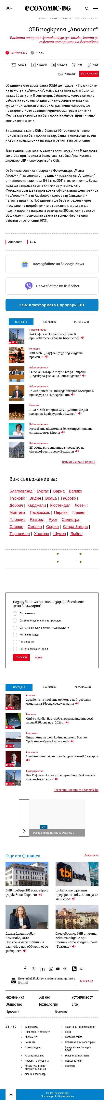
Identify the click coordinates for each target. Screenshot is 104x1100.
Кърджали (36, 505)
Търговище (19, 533)
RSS (77, 969)
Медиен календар (35, 1074)
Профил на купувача (37, 1060)
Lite (44, 826)
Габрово (68, 498)
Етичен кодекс (33, 1047)
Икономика (15, 997)
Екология (30, 695)
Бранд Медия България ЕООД (78, 1049)
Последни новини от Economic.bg (76, 790)
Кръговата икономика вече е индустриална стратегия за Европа (61, 430)
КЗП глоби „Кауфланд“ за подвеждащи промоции (56, 355)
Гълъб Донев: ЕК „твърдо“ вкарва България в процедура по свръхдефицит (61, 393)
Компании (34, 405)
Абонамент (31, 1037)
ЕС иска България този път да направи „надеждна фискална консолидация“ (57, 374)
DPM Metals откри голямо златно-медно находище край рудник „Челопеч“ (58, 412)
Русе (53, 519)
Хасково (41, 533)
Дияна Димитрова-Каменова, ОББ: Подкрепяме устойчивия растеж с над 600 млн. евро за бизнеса (27, 942)
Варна (59, 491)
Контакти (30, 1042)
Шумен (59, 533)
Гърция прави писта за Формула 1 (53, 832)
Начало (42, 17)
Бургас (43, 491)
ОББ (33, 242)
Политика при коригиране (80, 1042)
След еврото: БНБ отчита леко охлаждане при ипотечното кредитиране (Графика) (76, 940)
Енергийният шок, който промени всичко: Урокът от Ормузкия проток (57, 739)
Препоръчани (81, 321)
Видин (35, 498)
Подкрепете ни (73, 1060)
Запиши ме (86, 980)
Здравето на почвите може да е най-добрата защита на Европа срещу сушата (58, 701)
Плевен (78, 512)
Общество (14, 1004)
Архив (38, 657)
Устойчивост (82, 997)
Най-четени (50, 321)
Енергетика (32, 733)
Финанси (66, 17)
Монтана (17, 512)
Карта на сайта (73, 1037)
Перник (60, 512)
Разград (37, 519)
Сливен (16, 526)
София (52, 526)
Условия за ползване (77, 1055)
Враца (51, 498)
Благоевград (20, 491)
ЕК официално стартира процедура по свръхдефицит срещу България (56, 449)
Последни (21, 321)
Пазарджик (40, 512)
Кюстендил (60, 505)
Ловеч (80, 505)
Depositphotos (66, 1096)
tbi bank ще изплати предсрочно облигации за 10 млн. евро (77, 895)
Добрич (16, 505)
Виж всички (91, 855)
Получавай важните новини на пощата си (46, 978)
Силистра (70, 519)
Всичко (61, 1011)
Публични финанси (38, 367)
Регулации (34, 348)
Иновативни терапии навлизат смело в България (62, 758)
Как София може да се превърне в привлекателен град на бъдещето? (56, 336)
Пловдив (17, 519)
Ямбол (76, 533)
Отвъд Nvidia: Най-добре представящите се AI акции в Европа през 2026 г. (59, 720)
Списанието (32, 752)
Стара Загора (75, 526)
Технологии (48, 1004)
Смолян (35, 526)
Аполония (15, 242)
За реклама (31, 1027)
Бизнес (53, 17)
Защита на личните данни (80, 1027)
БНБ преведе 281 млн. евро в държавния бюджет (27, 893)
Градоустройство (37, 329)
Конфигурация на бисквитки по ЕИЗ (35, 1067)
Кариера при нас (34, 1055)
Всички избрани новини (78, 462)
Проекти (13, 1011)
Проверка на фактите (37, 1032)
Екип (68, 1032)
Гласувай (21, 657)
